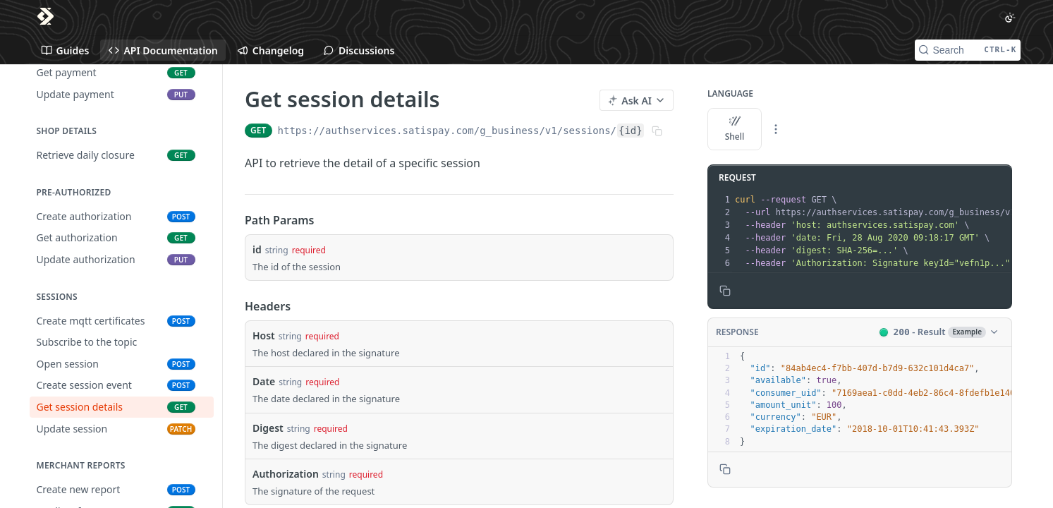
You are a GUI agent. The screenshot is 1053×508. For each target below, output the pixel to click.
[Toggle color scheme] (1010, 17)
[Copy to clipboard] (725, 290)
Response (737, 332)
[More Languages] (775, 129)
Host (263, 335)
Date (263, 381)
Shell (734, 129)
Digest (268, 428)
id (257, 249)
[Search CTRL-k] (968, 50)
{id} (631, 130)
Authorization (285, 473)
